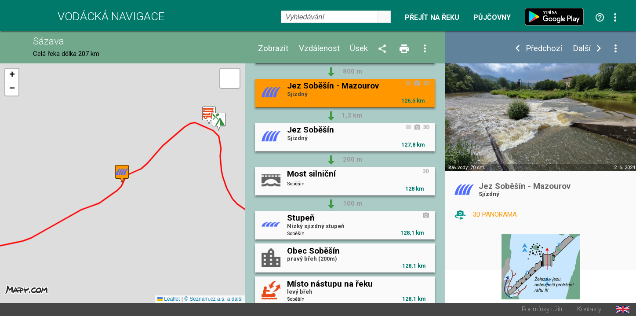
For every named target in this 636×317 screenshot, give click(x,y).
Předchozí (544, 48)
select (384, 16)
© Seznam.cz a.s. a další (213, 300)
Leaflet (168, 300)
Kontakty (589, 310)
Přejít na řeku (432, 17)
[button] (218, 122)
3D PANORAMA (495, 214)
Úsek (359, 48)
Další (582, 48)
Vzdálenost (319, 48)
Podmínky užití (542, 310)
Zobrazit (273, 48)
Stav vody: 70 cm (465, 167)
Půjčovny (492, 17)
